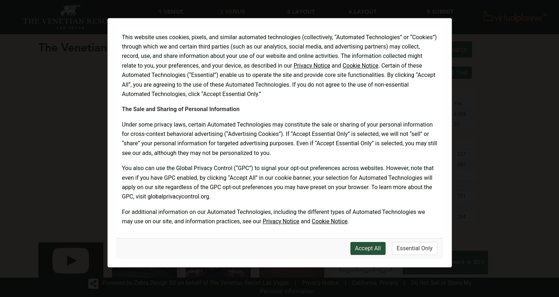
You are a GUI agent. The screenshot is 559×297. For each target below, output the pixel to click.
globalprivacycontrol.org (178, 196)
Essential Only (415, 248)
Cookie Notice (360, 65)
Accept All (368, 248)
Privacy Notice (312, 65)
